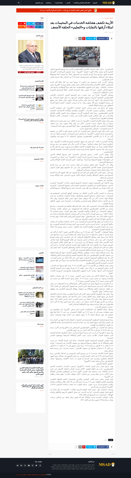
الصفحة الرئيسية (109, 18)
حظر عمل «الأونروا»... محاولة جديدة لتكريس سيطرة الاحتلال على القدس (26, 259)
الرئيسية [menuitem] (95, 3)
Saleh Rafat (41, 219)
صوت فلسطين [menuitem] (39, 3)
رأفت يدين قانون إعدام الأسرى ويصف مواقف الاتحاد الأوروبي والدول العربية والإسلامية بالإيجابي (19, 219)
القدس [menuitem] (68, 3)
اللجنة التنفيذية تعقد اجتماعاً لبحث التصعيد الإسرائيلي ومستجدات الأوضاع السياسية (26, 88)
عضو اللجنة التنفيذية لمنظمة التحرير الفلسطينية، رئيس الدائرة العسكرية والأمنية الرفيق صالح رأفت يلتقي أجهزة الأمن (31, 371)
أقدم (50, 454)
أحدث (112, 454)
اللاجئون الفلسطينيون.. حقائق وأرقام (26, 276)
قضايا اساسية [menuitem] (59, 3)
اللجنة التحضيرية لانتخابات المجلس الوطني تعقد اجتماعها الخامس (26, 107)
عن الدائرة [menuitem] (48, 3)
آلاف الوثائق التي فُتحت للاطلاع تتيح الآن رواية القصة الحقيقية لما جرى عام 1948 (26, 294)
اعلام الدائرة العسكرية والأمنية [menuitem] (82, 3)
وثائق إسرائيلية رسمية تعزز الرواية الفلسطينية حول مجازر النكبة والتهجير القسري (26, 304)
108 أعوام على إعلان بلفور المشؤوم (27, 312)
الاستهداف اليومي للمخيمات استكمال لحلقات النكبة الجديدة (26, 268)
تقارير (102, 18)
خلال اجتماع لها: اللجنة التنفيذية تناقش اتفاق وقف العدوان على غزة (26, 97)
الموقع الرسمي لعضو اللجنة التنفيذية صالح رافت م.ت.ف (31, 475)
